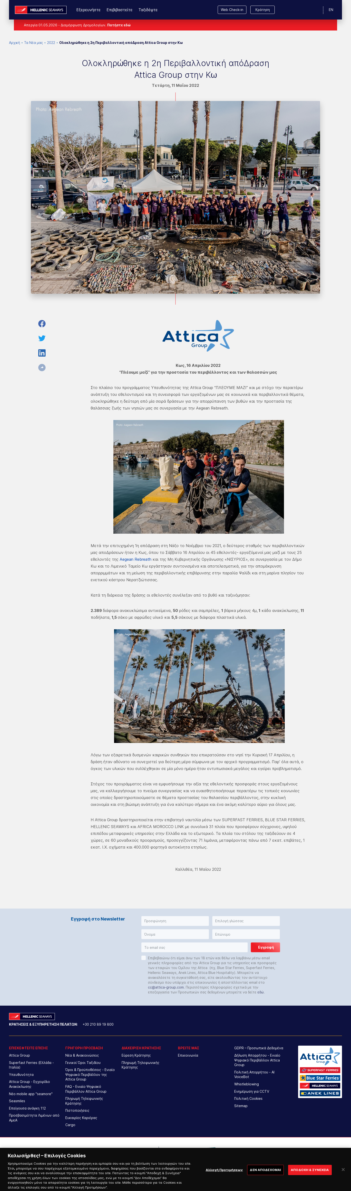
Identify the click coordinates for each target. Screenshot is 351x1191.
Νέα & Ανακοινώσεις (82, 1055)
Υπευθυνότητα (21, 1074)
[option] (135, 1151)
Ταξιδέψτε (148, 9)
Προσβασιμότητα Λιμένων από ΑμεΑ (34, 1117)
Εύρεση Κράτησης (136, 1055)
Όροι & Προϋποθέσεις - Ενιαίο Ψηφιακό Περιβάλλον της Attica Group (90, 1074)
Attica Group (19, 1055)
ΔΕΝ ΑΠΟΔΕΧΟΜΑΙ (265, 1177)
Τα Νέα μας (33, 42)
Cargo (70, 1125)
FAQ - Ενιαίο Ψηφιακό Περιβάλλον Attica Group (86, 1088)
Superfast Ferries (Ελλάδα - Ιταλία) (31, 1065)
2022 (51, 42)
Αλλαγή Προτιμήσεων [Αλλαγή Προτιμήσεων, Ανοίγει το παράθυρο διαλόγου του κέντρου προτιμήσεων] (224, 1177)
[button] (175, 921)
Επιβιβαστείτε (120, 9)
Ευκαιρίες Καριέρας (81, 1118)
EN (331, 10)
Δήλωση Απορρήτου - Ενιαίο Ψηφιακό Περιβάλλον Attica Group (257, 1060)
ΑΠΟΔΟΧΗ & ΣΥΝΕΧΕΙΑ (310, 1177)
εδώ (260, 992)
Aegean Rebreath (135, 559)
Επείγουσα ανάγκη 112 (27, 1108)
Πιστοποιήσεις (77, 1110)
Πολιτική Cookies (248, 1098)
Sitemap (241, 1106)
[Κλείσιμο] (343, 1176)
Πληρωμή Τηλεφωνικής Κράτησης (84, 1100)
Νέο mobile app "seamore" (31, 1094)
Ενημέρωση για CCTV (251, 1091)
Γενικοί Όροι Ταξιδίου (83, 1063)
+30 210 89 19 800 (98, 1024)
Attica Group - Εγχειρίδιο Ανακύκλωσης (29, 1084)
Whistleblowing (246, 1084)
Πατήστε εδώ (119, 25)
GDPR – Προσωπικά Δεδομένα (258, 1048)
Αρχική (14, 42)
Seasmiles (17, 1101)
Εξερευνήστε (88, 9)
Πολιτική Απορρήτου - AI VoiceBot (254, 1074)
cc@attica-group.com (166, 987)
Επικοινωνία (188, 1055)
